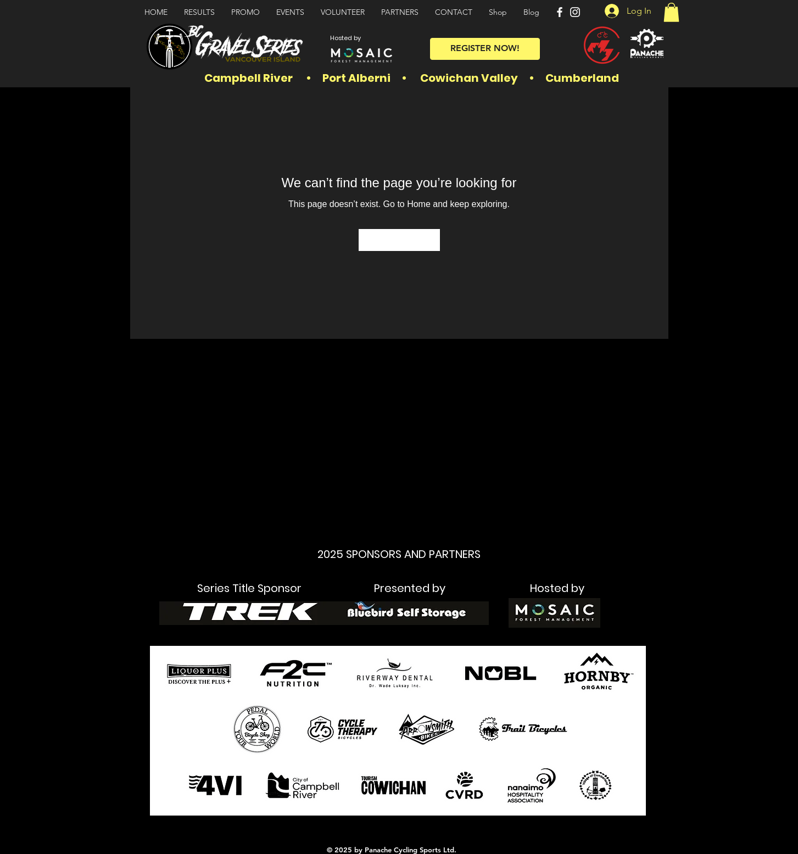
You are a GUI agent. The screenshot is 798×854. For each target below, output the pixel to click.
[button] (671, 12)
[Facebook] (559, 12)
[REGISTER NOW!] (485, 49)
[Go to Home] (399, 240)
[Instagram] (575, 12)
